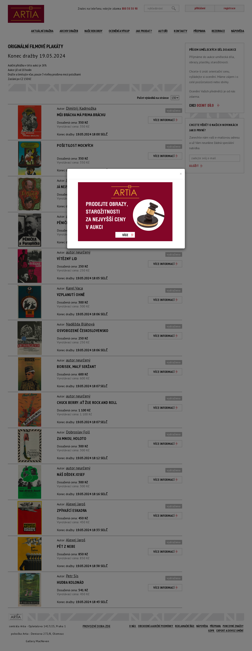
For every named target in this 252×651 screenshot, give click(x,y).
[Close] (181, 173)
